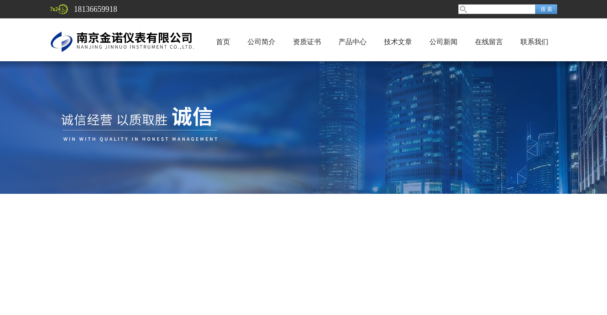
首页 (223, 42)
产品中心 (352, 42)
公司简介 (262, 42)
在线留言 (489, 42)
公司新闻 (443, 42)
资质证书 (307, 42)
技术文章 (398, 42)
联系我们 (534, 42)
